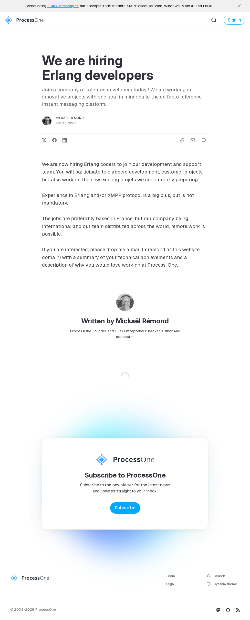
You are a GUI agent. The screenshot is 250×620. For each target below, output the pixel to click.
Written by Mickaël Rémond (125, 321)
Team (170, 576)
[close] (239, 6)
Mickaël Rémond (70, 118)
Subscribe (125, 507)
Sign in (234, 20)
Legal (170, 584)
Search (216, 576)
